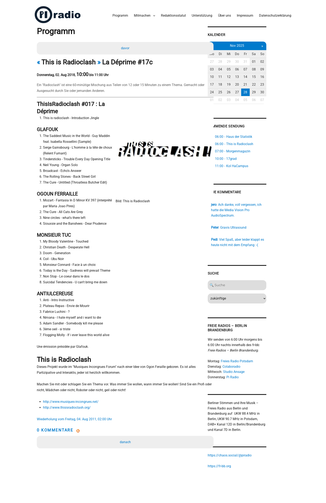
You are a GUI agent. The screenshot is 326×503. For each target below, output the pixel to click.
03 (230, 68)
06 (256, 68)
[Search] (256, 278)
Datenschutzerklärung (274, 14)
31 (265, 60)
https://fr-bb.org (237, 460)
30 (256, 60)
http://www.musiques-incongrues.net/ (71, 395)
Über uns (223, 14)
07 (265, 68)
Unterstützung (201, 14)
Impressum (244, 14)
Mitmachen (141, 14)
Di (238, 52)
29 (247, 60)
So (283, 52)
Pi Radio (250, 370)
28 (239, 60)
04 (239, 68)
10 (230, 75)
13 (256, 75)
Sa (274, 52)
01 (274, 60)
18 (239, 83)
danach (125, 436)
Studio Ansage (251, 365)
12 (247, 75)
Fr (265, 52)
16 (283, 75)
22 (274, 83)
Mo (229, 52)
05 (247, 68)
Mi (247, 52)
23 (283, 83)
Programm (119, 14)
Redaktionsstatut (172, 14)
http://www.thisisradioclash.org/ (67, 401)
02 (283, 60)
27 (230, 60)
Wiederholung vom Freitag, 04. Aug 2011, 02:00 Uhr (75, 413)
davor (125, 47)
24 (230, 90)
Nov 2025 (256, 44)
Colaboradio (249, 360)
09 (283, 68)
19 (247, 83)
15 (274, 75)
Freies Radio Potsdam (254, 354)
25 (239, 90)
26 (247, 90)
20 (256, 83)
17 (230, 83)
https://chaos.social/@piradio (247, 449)
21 (265, 83)
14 (265, 75)
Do (256, 52)
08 (274, 68)
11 (239, 75)
